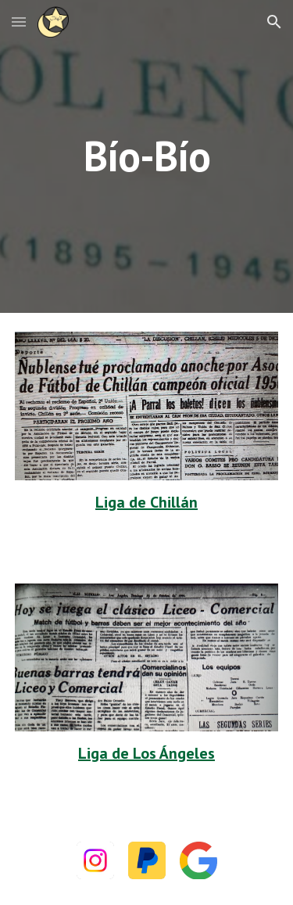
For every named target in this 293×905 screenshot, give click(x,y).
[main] (147, 156)
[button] (19, 21)
